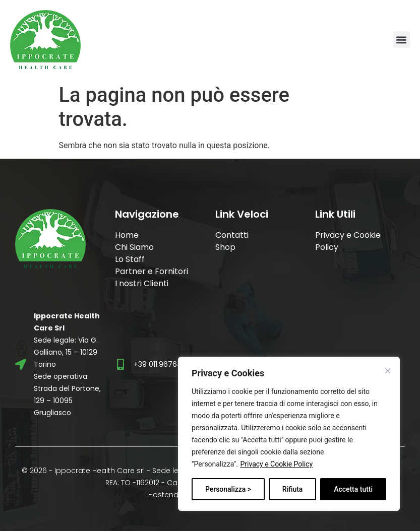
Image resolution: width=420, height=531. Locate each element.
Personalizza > (228, 489)
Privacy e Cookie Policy (276, 464)
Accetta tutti (353, 489)
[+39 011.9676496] (120, 364)
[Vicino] (388, 371)
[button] (401, 39)
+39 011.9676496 (162, 364)
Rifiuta (292, 489)
